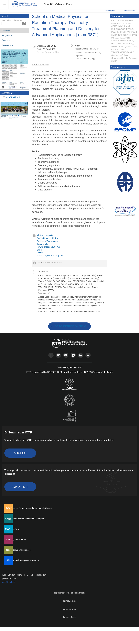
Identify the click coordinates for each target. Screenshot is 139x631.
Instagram (73, 355)
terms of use (69, 617)
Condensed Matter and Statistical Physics (25, 519)
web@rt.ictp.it (8, 582)
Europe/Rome (111, 11)
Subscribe (20, 453)
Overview (6, 30)
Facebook (50, 355)
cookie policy (69, 609)
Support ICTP (20, 486)
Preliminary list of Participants (50, 255)
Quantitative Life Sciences (19, 550)
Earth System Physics (16, 539)
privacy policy (69, 601)
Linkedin (80, 355)
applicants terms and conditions (69, 592)
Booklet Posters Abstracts (49, 238)
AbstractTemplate (45, 235)
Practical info (7, 45)
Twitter (58, 355)
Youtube (65, 355)
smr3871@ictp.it (12, 97)
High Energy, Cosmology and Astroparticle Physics (29, 508)
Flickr (87, 355)
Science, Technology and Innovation (23, 560)
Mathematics (13, 529)
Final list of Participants (47, 241)
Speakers (6, 40)
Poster (40, 253)
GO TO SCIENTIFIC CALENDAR (70, 326)
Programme (7, 35)
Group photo (42, 244)
